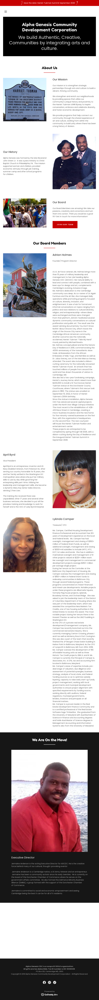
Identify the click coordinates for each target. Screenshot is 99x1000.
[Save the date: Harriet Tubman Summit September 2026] (49, 3)
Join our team (65, 224)
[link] (49, 30)
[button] (5, 11)
